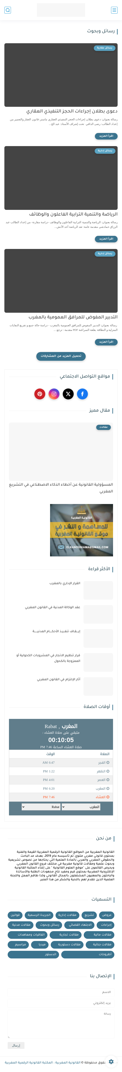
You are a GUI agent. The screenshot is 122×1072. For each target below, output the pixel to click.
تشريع (89, 915)
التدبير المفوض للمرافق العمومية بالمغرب (73, 317)
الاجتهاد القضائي (80, 925)
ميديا (42, 944)
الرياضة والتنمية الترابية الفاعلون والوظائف (73, 214)
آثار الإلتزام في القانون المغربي (58, 680)
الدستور (50, 954)
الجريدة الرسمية (39, 915)
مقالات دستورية (69, 944)
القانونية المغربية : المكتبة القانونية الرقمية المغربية (42, 1063)
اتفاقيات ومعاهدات (31, 935)
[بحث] (7, 10)
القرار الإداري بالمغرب (64, 583)
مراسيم (20, 944)
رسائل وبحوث (49, 925)
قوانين (15, 915)
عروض (107, 915)
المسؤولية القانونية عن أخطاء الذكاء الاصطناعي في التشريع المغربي (61, 488)
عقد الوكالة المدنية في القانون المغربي (52, 607)
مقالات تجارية (69, 935)
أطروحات (105, 954)
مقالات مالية (103, 935)
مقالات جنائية (102, 944)
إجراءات (106, 925)
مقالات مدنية (21, 925)
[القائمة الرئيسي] (114, 10)
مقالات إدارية (67, 915)
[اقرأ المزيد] (106, 136)
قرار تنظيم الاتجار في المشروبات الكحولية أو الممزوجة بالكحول (48, 658)
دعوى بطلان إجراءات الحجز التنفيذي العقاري (72, 111)
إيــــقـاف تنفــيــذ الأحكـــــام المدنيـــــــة (56, 632)
